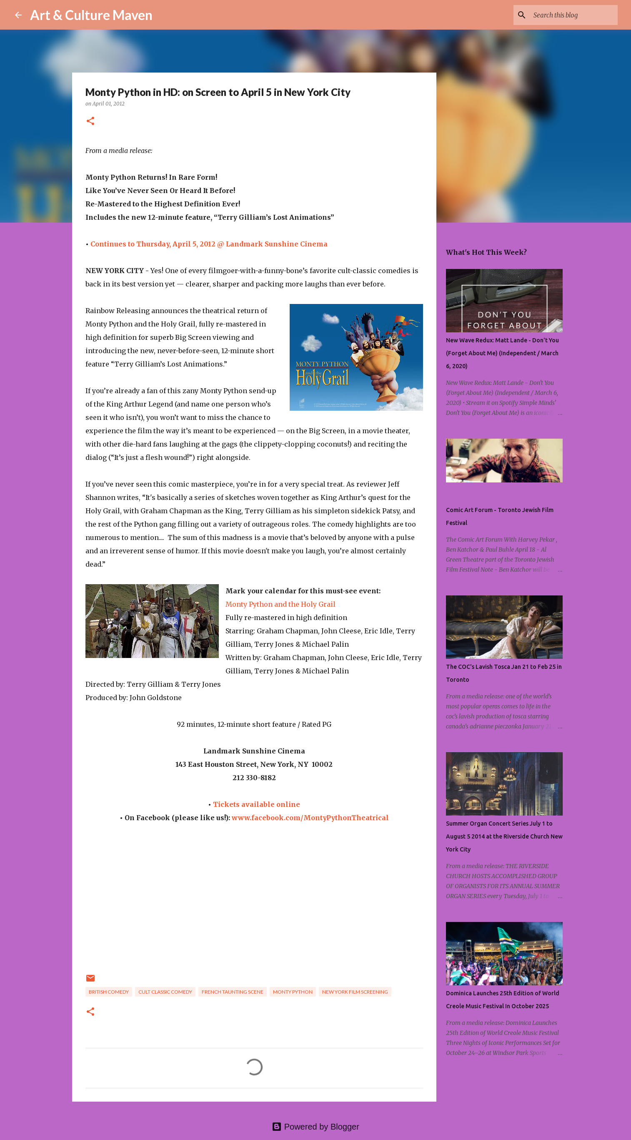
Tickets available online (256, 804)
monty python (293, 992)
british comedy (109, 992)
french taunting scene (232, 992)
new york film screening (355, 992)
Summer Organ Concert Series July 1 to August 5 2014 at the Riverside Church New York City (504, 836)
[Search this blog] (574, 15)
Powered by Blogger (315, 1126)
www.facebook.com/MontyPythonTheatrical (310, 818)
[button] (90, 121)
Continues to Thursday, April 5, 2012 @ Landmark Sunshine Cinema (209, 244)
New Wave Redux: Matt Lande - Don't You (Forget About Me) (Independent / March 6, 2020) (502, 353)
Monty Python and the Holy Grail (280, 604)
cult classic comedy (165, 992)
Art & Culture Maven (91, 15)
